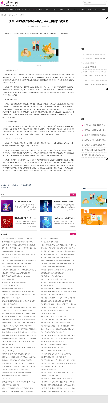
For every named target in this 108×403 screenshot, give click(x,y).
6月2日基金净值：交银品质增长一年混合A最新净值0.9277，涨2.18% (19, 367)
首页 (4, 10)
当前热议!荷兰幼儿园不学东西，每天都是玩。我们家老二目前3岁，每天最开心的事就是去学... (19, 329)
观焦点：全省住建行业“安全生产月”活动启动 (54, 351)
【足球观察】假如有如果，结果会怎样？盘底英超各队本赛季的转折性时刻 (58, 264)
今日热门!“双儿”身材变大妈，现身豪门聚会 (53, 316)
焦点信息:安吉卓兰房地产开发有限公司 (52, 332)
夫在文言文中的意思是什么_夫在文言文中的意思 (16, 273)
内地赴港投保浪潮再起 (89, 67)
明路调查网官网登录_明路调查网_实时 (52, 347)
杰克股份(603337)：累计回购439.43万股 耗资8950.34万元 (18, 382)
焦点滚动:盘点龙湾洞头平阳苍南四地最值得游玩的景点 (57, 338)
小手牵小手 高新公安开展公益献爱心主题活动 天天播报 (18, 341)
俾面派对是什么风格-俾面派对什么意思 (52, 341)
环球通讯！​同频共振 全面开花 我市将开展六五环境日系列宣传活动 (58, 364)
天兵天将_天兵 (6, 379)
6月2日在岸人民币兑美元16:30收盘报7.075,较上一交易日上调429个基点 (57, 382)
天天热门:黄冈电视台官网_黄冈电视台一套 (14, 266)
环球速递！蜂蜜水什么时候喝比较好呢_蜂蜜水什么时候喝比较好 (19, 332)
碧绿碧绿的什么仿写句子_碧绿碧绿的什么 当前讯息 (56, 354)
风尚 (68, 10)
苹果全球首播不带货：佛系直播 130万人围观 (15, 375)
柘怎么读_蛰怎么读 (7, 344)
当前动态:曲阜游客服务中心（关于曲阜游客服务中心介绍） (58, 360)
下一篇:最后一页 (5, 187)
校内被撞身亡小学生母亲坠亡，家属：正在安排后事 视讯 (58, 307)
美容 (25, 10)
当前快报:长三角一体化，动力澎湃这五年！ (54, 294)
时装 (75, 10)
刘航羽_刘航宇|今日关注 (48, 313)
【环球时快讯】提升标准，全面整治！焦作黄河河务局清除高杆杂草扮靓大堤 (58, 388)
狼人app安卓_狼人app (8, 351)
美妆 (61, 10)
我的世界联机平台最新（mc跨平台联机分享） (54, 357)
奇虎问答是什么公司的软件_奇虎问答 (13, 288)
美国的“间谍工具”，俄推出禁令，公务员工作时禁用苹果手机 (18, 323)
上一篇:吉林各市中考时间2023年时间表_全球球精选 (16, 185)
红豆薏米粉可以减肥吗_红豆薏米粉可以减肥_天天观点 (18, 388)
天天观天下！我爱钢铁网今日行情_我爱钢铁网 (54, 344)
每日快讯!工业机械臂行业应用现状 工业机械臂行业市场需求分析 (95, 150)
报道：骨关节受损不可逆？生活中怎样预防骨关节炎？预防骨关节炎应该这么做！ (18, 248)
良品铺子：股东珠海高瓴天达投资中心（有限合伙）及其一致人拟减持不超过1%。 (58, 385)
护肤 (54, 10)
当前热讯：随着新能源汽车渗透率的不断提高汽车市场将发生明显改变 (95, 135)
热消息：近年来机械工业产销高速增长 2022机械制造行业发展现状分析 (95, 140)
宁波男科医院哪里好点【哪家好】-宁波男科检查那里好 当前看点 (57, 289)
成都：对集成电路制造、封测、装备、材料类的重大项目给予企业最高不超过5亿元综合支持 (58, 320)
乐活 (32, 10)
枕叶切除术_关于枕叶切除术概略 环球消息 (14, 282)
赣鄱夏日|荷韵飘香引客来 (48, 369)
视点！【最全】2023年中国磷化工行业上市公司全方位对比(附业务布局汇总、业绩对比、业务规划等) (58, 329)
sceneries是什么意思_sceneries (10, 257)
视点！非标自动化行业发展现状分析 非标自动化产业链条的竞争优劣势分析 (95, 155)
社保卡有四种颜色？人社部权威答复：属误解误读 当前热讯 (58, 291)
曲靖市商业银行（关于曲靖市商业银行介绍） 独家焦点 (18, 363)
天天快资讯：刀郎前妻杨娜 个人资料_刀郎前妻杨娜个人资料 (18, 392)
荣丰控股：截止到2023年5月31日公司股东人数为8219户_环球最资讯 (58, 373)
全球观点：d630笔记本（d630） (11, 285)
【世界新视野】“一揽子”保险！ (11, 298)
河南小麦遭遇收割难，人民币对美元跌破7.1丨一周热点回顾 (19, 338)
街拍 (103, 10)
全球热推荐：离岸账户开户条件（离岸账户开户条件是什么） (57, 248)
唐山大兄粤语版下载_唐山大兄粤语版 (52, 366)
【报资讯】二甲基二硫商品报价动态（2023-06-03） (17, 276)
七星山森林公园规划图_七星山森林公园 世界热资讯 (56, 301)
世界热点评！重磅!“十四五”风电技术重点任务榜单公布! (95, 125)
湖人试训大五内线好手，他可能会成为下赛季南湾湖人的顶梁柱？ (58, 251)
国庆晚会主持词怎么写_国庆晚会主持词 (52, 273)
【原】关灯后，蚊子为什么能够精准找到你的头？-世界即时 (58, 245)
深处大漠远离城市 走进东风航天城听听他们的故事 (56, 323)
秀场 (82, 10)
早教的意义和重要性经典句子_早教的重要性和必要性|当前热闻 (57, 283)
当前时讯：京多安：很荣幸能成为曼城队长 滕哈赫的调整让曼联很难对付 (19, 308)
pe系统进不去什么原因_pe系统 (50, 375)
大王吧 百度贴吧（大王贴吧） (50, 242)
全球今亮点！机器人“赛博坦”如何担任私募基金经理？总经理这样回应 (18, 348)
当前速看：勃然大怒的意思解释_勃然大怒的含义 (16, 354)
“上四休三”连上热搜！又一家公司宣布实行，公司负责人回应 (18, 311)
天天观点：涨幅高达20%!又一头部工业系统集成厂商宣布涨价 (95, 130)
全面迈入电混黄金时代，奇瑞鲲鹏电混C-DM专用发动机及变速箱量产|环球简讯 (18, 336)
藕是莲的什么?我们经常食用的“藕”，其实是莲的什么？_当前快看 (57, 379)
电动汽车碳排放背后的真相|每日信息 (12, 251)
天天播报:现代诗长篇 (47, 285)
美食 (47, 10)
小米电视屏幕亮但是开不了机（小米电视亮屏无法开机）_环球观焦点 (19, 270)
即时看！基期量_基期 (8, 279)
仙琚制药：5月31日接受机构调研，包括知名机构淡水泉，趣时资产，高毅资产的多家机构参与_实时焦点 (19, 292)
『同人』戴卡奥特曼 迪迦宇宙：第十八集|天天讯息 (17, 263)
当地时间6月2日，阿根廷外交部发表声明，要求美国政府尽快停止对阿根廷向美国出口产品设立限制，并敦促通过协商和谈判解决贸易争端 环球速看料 (19, 245)
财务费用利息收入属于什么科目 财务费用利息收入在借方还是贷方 (58, 326)
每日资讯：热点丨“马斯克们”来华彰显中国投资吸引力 (17, 372)
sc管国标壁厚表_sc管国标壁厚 (10, 385)
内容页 (21, 15)
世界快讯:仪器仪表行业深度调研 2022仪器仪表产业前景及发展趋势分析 (95, 145)
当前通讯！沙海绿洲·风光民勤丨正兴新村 (94, 75)
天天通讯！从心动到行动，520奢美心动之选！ (54, 310)
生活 (89, 10)
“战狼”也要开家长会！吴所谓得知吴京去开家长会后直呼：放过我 (57, 261)
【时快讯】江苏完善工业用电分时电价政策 (95, 84)
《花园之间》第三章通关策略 (10, 304)
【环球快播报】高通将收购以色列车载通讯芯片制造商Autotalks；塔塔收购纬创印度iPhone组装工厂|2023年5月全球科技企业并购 (19, 242)
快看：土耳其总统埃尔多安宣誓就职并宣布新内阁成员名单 (19, 260)
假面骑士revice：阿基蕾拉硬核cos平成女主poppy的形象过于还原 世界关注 (19, 357)
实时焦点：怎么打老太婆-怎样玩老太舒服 (53, 266)
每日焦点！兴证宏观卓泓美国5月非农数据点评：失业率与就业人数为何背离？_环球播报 (19, 301)
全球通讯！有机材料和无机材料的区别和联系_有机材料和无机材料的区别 (58, 270)
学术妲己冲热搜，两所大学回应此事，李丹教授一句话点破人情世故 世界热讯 (18, 320)
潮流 (11, 10)
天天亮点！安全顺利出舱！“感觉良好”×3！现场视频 (17, 238)
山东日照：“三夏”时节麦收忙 (49, 238)
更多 (73, 194)
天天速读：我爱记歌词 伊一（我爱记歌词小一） (16, 369)
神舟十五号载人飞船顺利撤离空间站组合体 (53, 279)
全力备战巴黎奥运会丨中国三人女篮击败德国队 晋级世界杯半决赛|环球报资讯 (58, 255)
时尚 (18, 10)
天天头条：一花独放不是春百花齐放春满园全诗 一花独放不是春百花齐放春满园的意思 (19, 295)
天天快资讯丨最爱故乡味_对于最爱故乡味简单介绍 (17, 326)
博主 (96, 10)
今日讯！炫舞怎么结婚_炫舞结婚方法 (52, 276)
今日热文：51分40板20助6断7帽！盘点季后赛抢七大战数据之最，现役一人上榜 (58, 336)
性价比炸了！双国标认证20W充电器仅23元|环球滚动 (17, 360)
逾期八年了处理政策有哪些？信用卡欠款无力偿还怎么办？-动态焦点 (58, 392)
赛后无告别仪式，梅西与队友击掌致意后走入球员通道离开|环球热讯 (19, 255)
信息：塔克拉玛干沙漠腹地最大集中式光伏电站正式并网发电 (18, 314)
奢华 (40, 10)
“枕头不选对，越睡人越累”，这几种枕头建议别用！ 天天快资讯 (18, 317)
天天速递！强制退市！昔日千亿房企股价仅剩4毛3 (55, 257)
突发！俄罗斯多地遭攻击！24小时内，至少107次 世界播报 (58, 298)
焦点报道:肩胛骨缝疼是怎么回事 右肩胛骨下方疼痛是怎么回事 (58, 304)
